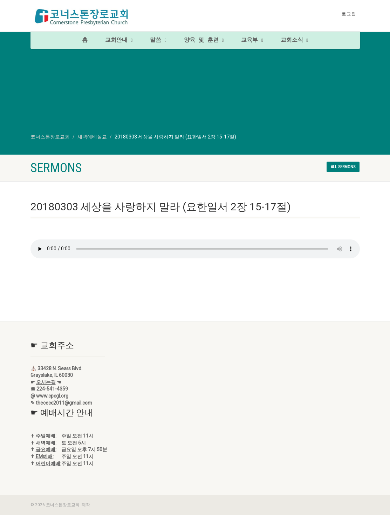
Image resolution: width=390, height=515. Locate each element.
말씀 (158, 40)
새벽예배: (46, 443)
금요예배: (46, 449)
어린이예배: (48, 463)
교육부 (252, 40)
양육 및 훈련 (204, 40)
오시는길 (46, 382)
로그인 (349, 14)
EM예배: (45, 456)
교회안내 (118, 40)
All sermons (343, 166)
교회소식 (294, 40)
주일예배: (46, 436)
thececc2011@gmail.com (64, 403)
